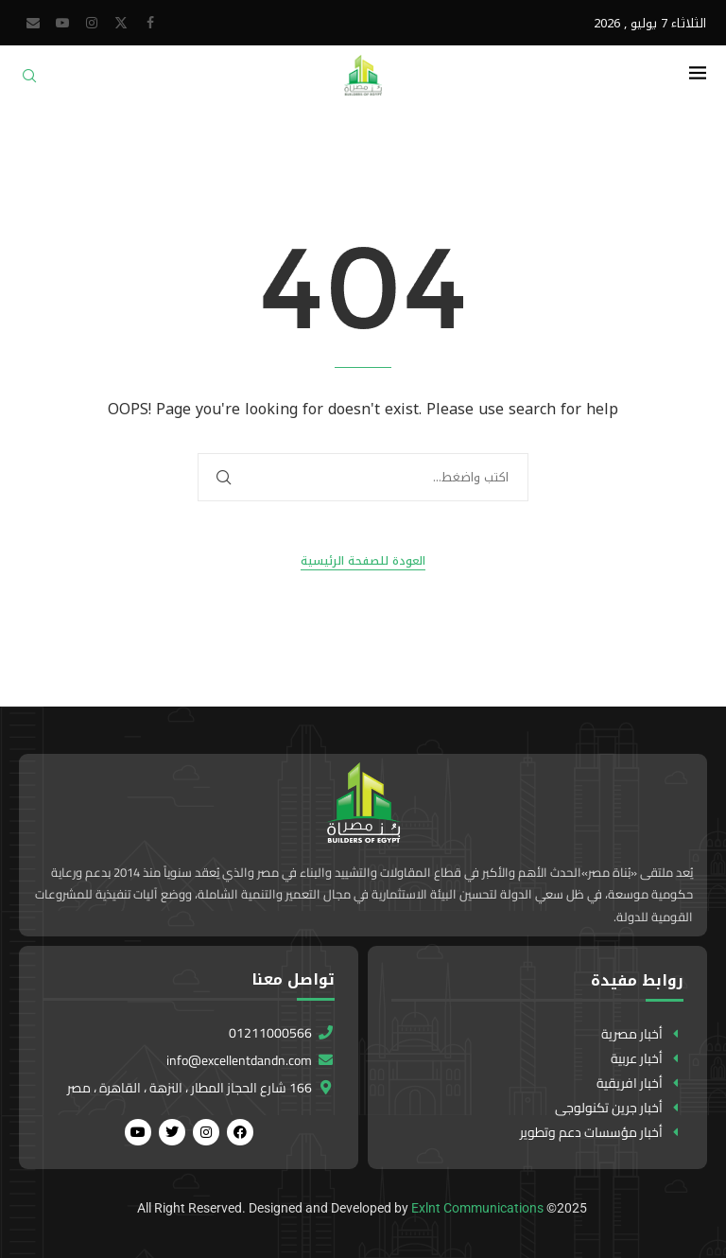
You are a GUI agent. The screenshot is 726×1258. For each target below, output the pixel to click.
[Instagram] (91, 22)
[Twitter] (121, 22)
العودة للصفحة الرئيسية (363, 561)
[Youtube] (62, 22)
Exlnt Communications (477, 1207)
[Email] (33, 22)
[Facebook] (150, 22)
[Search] (29, 82)
